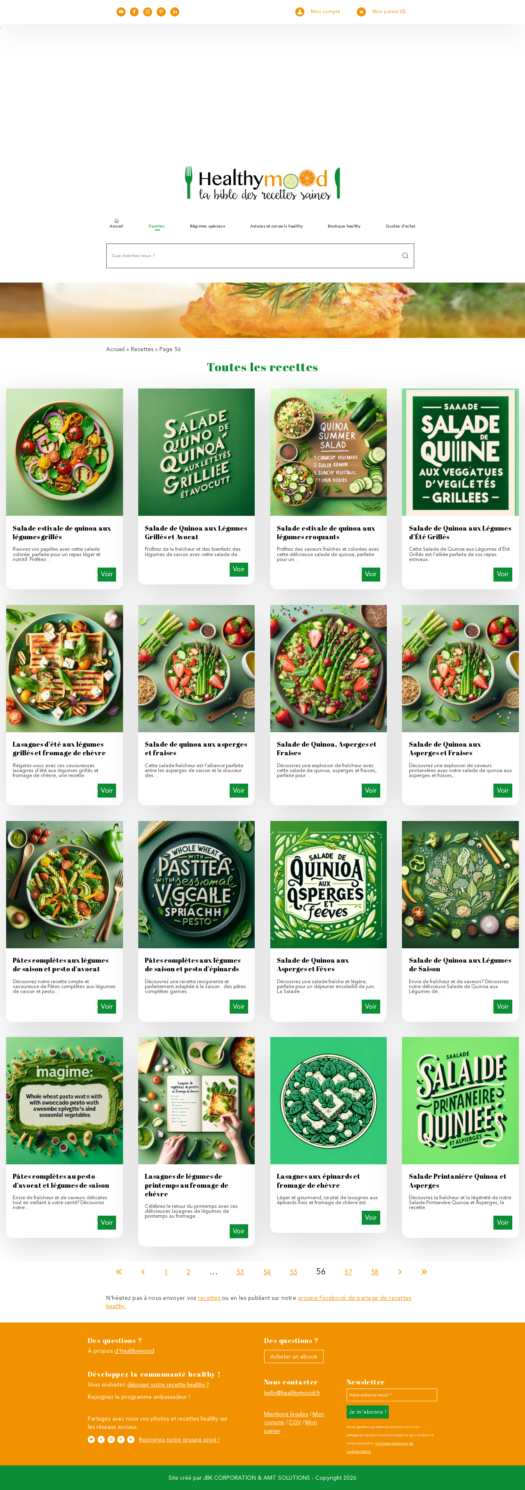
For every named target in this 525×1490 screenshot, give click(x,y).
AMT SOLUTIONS (286, 1477)
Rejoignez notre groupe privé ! (179, 1439)
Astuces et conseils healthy (276, 226)
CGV (295, 1422)
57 (348, 1272)
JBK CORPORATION (229, 1477)
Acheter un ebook (293, 1356)
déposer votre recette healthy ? (168, 1384)
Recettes (142, 349)
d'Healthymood (134, 1350)
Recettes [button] (156, 226)
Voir (107, 574)
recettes (210, 1298)
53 (240, 1272)
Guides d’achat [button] (400, 226)
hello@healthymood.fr (292, 1392)
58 (375, 1272)
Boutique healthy (344, 226)
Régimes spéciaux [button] (207, 226)
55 (294, 1272)
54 (267, 1272)
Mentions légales (286, 1414)
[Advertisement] (262, 90)
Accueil (116, 225)
